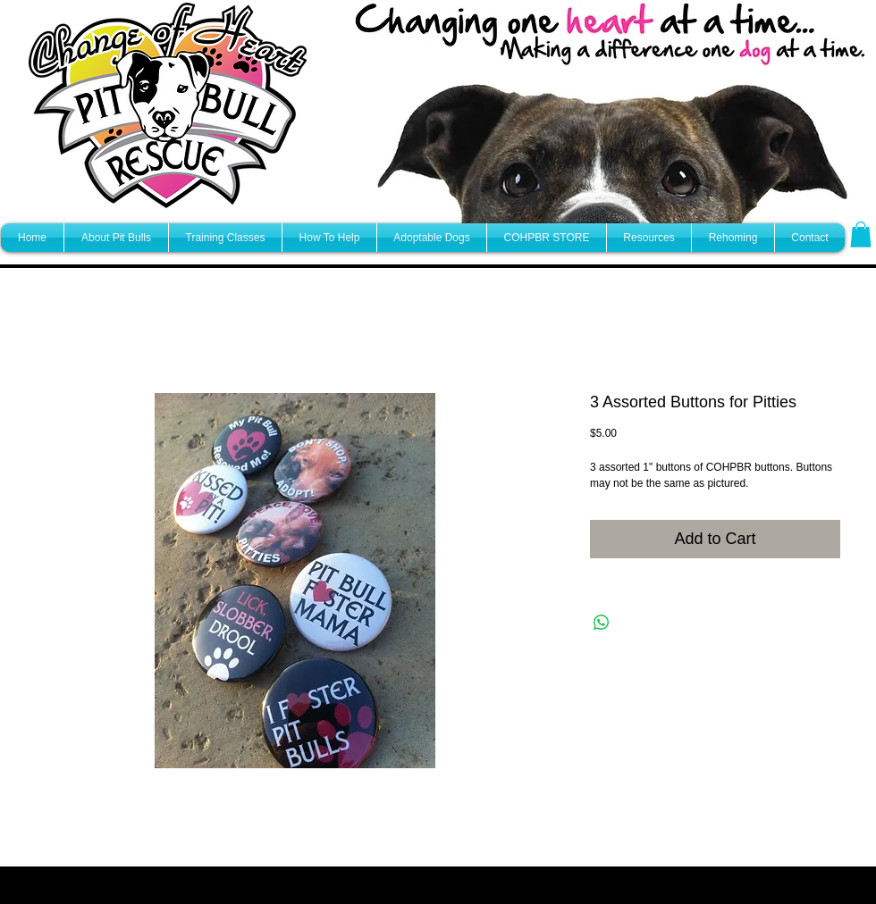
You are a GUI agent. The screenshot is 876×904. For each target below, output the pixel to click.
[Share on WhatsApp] (601, 622)
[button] (861, 234)
